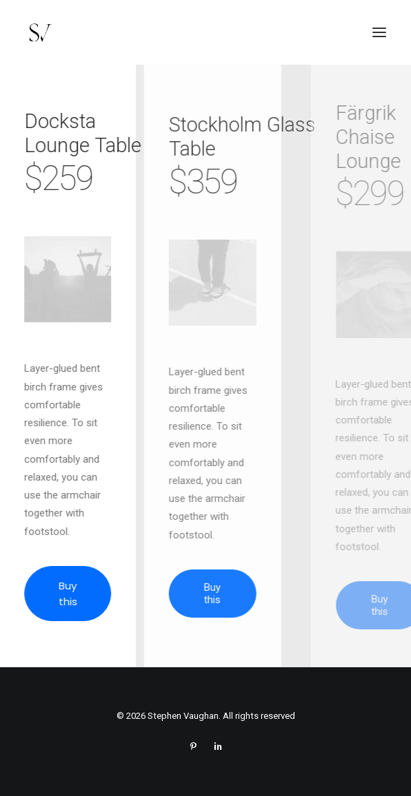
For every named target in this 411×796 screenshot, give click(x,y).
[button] (379, 32)
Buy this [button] (74, 593)
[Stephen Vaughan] (39, 32)
